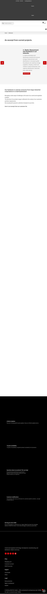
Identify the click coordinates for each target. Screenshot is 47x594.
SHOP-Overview (8, 566)
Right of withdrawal (9, 583)
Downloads (7, 572)
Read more (27, 73)
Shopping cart (8, 562)
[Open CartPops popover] (44, 591)
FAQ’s (6, 575)
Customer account (9, 564)
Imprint (6, 585)
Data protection (8, 581)
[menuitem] (23, 6)
